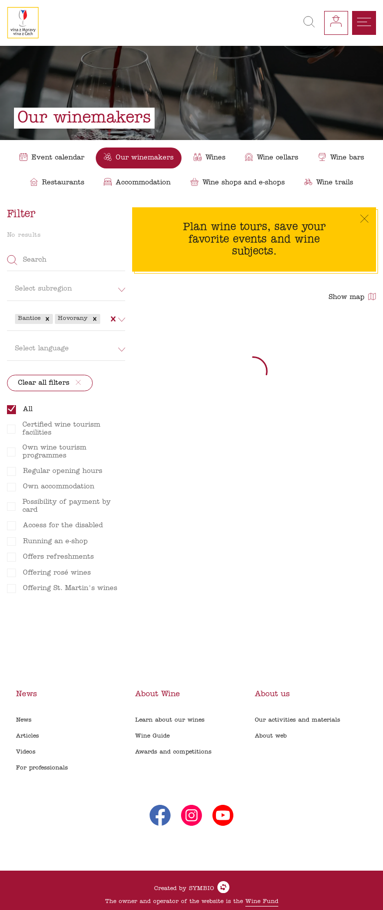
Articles (27, 736)
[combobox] (103, 319)
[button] (47, 319)
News (23, 720)
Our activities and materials (297, 720)
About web (271, 736)
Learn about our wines (169, 720)
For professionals (42, 768)
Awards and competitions (173, 752)
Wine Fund (261, 902)
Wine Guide (152, 736)
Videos (25, 752)
